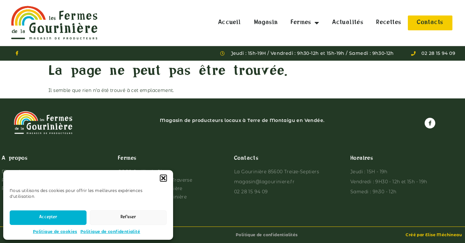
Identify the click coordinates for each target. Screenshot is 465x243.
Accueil (229, 23)
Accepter (48, 218)
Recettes (388, 23)
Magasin (266, 23)
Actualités (347, 23)
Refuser (128, 218)
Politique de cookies (55, 231)
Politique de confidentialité (110, 231)
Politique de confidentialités (267, 234)
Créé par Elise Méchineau (434, 234)
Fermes (305, 23)
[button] (163, 178)
